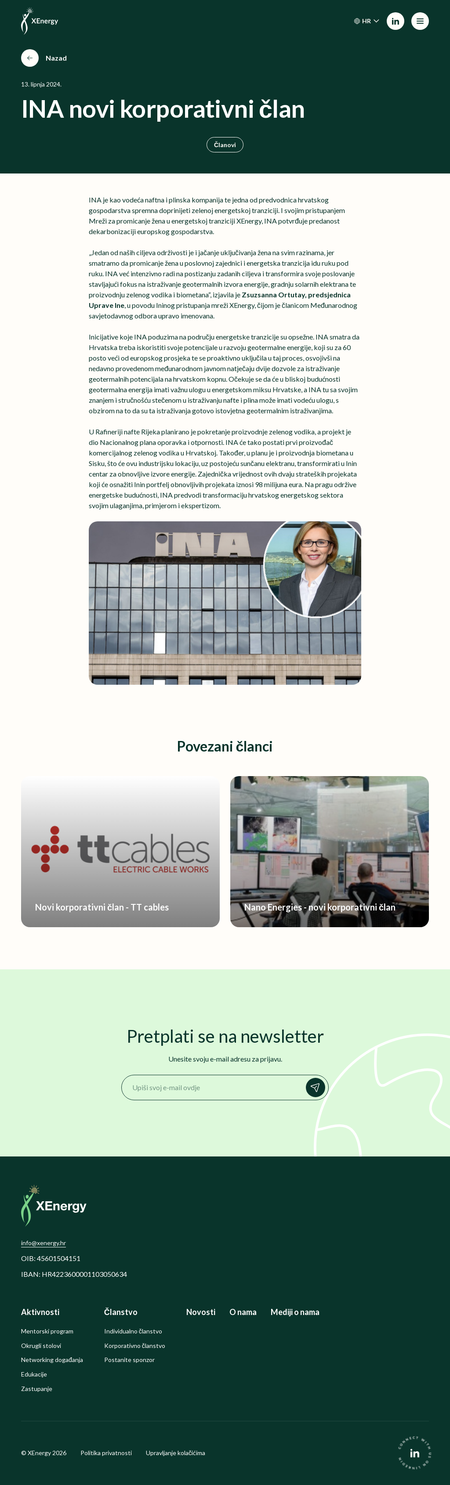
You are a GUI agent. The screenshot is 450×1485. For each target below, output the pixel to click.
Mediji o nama (295, 1312)
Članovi (225, 144)
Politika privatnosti (106, 1452)
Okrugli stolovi (41, 1345)
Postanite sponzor (129, 1359)
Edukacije (34, 1374)
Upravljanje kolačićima (175, 1452)
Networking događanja (52, 1359)
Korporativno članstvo (134, 1345)
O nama (243, 1312)
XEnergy (39, 1452)
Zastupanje (36, 1388)
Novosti (200, 1312)
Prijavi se (317, 1087)
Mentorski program (47, 1331)
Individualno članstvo (133, 1331)
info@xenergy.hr (43, 1243)
